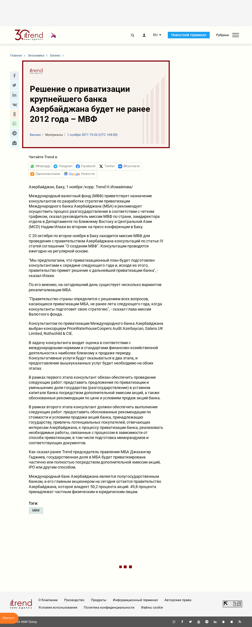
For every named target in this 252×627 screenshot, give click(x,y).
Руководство (74, 600)
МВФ (36, 510)
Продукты (98, 600)
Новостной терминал (188, 35)
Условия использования (57, 607)
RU (155, 35)
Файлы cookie (152, 607)
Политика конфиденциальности (109, 607)
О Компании (48, 600)
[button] (14, 76)
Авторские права (177, 600)
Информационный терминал (135, 600)
